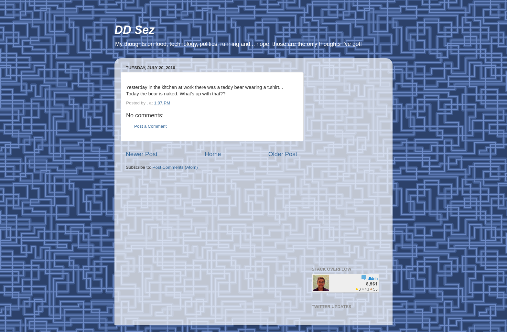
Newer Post (141, 154)
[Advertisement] (346, 160)
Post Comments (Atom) (175, 167)
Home (213, 154)
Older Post (282, 154)
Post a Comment (150, 126)
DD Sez (134, 30)
